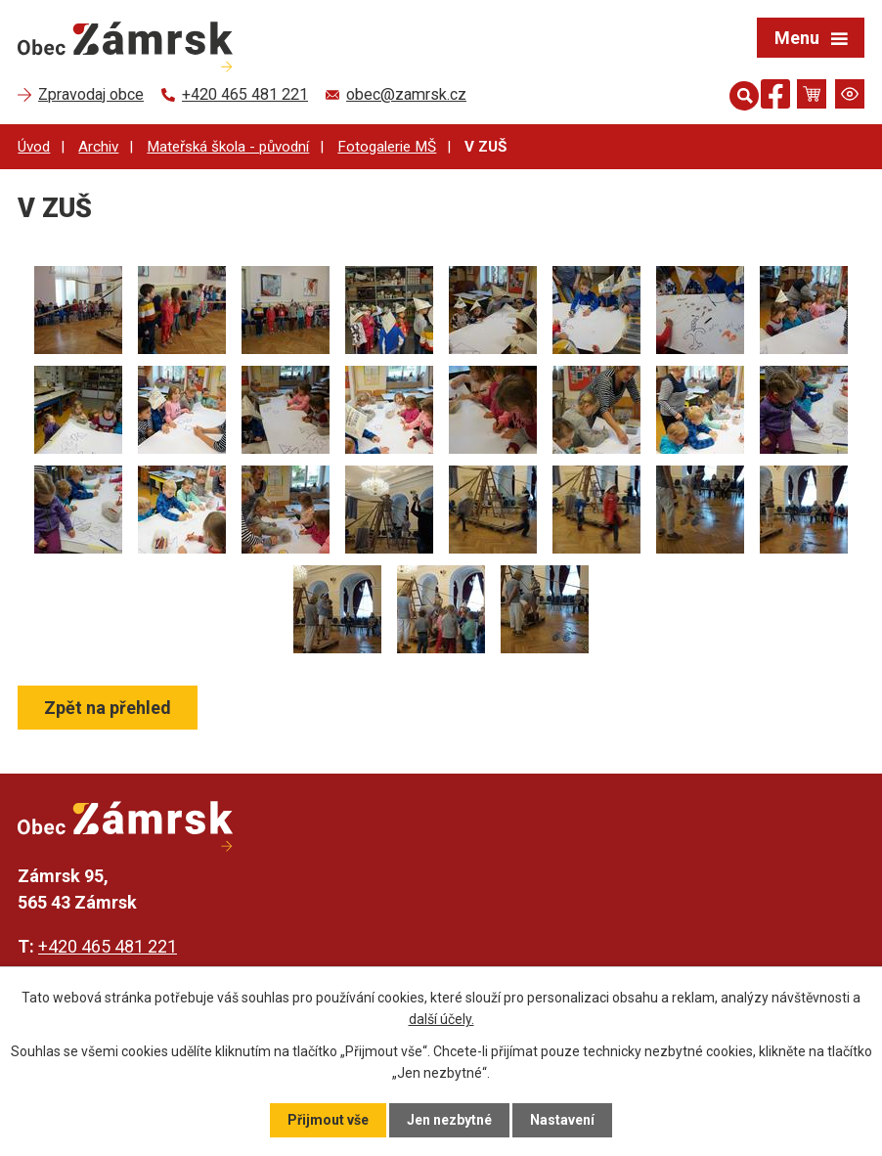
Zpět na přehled (107, 707)
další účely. (441, 1019)
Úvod (34, 147)
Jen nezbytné (449, 1120)
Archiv (98, 147)
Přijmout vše (328, 1120)
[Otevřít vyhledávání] (740, 94)
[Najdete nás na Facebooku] (775, 97)
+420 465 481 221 (107, 946)
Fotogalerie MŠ (386, 147)
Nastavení (562, 1120)
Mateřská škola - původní (228, 147)
